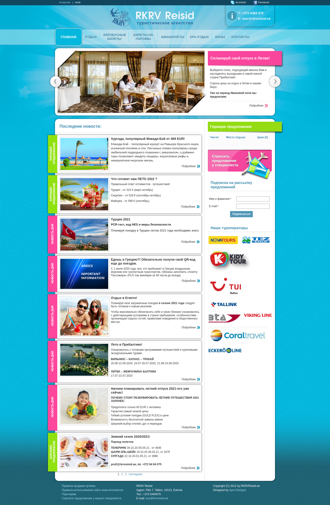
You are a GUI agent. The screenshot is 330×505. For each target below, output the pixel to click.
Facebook (261, 2)
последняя (135, 474)
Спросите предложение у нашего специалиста (91, 498)
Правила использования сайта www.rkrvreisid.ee (92, 490)
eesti (77, 2)
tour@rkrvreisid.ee (256, 18)
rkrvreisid (238, 2)
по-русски (64, 2)
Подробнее (256, 105)
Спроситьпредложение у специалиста (225, 160)
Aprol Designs (237, 490)
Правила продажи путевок (78, 486)
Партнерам (69, 494)
